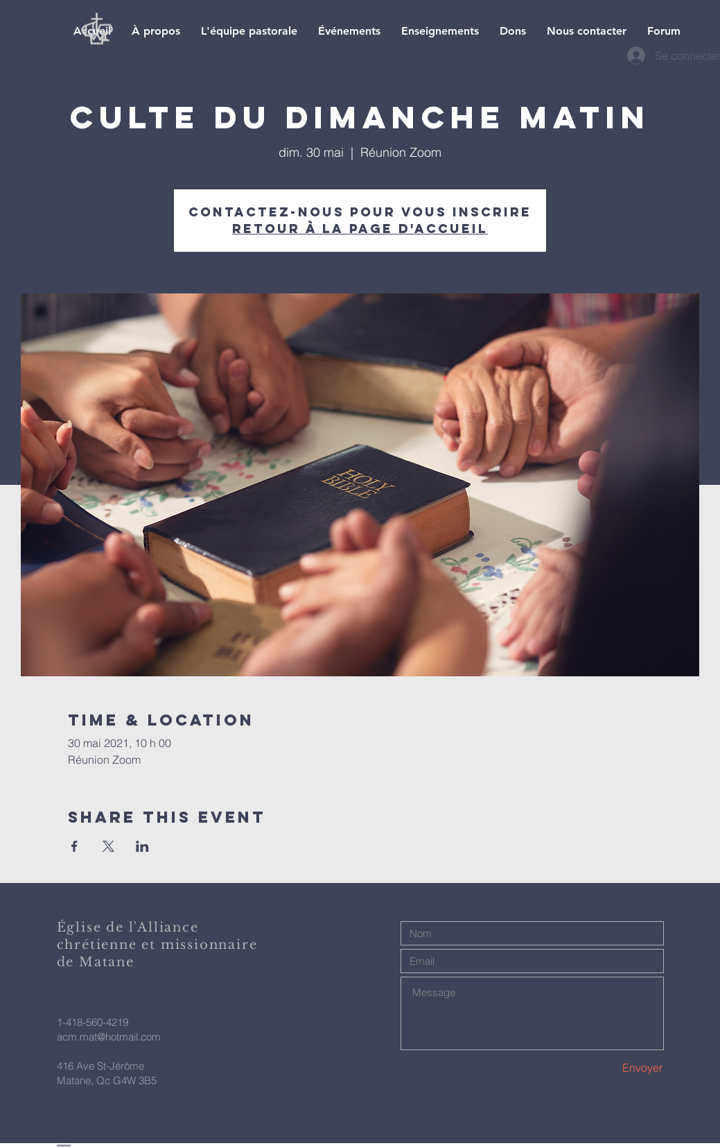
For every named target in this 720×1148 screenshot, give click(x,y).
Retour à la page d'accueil (360, 229)
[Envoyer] (613, 1068)
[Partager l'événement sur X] (108, 846)
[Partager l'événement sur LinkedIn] (142, 846)
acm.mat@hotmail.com (109, 1036)
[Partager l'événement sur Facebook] (74, 846)
